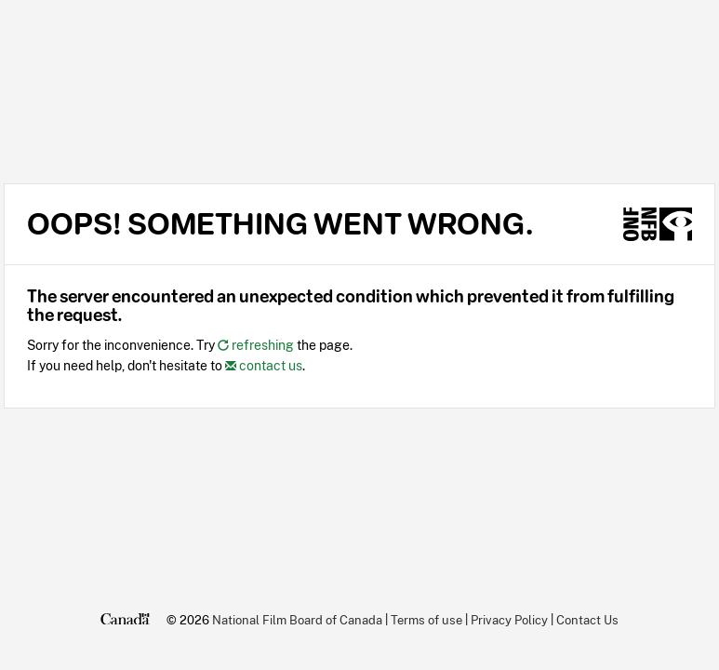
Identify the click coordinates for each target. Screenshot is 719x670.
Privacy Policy (509, 619)
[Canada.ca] (125, 620)
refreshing (256, 345)
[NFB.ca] (657, 224)
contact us (263, 365)
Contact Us (587, 619)
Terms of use (426, 619)
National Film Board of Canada (297, 619)
